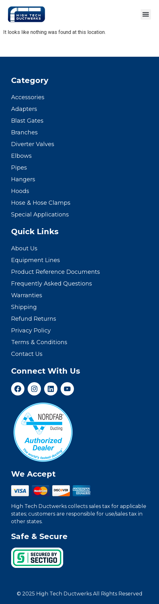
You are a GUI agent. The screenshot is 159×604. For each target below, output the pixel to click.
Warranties (26, 295)
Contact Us (27, 353)
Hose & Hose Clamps (40, 202)
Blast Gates (27, 120)
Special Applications (40, 214)
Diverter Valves (32, 144)
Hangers (23, 179)
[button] (146, 14)
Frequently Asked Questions (51, 283)
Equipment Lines (35, 260)
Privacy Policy (31, 330)
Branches (24, 132)
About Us (24, 248)
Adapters (24, 109)
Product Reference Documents (55, 271)
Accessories (27, 97)
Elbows (21, 155)
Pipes (19, 167)
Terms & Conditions (39, 342)
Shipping (24, 307)
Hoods (20, 191)
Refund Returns (33, 318)
